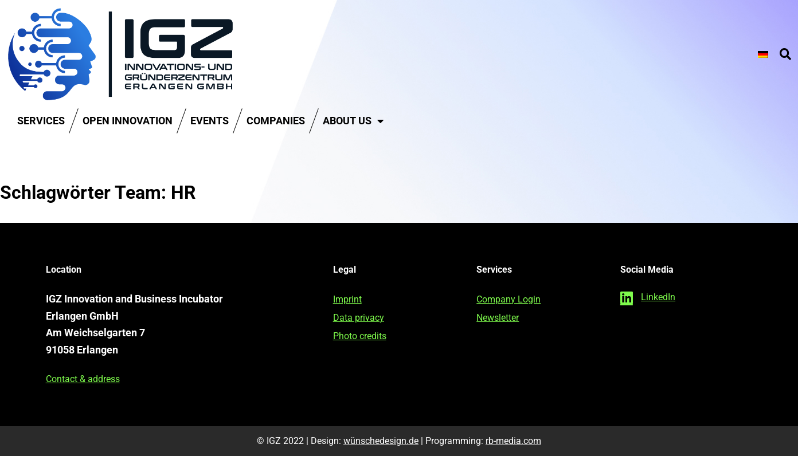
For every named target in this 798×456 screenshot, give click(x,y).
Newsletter (497, 317)
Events (209, 121)
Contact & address (83, 379)
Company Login (508, 299)
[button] (785, 54)
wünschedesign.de (380, 440)
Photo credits (359, 336)
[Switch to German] (763, 54)
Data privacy (358, 317)
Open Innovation (128, 121)
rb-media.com (513, 440)
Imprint (347, 299)
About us (353, 121)
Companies (276, 121)
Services (41, 121)
